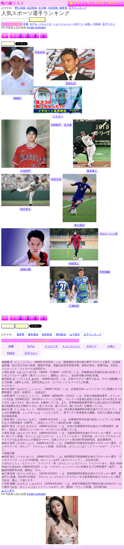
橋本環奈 (33, 334)
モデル (33, 24)
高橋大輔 (25, 269)
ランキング (96, 3)
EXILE (97, 24)
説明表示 (22, 326)
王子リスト (108, 24)
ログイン (115, 3)
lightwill (58, 547)
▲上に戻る (7, 490)
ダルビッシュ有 (108, 233)
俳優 (25, 24)
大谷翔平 (25, 171)
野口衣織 (20, 8)
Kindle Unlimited (36, 27)
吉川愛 (42, 8)
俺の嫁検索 (37, 19)
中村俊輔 (104, 272)
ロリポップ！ (75, 547)
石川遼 (68, 125)
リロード (8, 43)
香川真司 (79, 225)
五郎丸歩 (71, 83)
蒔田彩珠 (47, 334)
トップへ (8, 326)
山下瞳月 (75, 334)
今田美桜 (53, 8)
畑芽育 (63, 8)
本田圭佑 (56, 179)
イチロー (58, 116)
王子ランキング (78, 8)
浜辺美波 (32, 8)
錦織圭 (17, 98)
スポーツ (78, 24)
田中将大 (25, 209)
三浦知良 (74, 305)
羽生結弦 (40, 52)
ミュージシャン (62, 24)
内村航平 (56, 125)
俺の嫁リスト (12, 3)
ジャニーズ (45, 24)
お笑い (88, 24)
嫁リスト (76, 3)
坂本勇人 (92, 171)
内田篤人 (74, 263)
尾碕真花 (61, 334)
